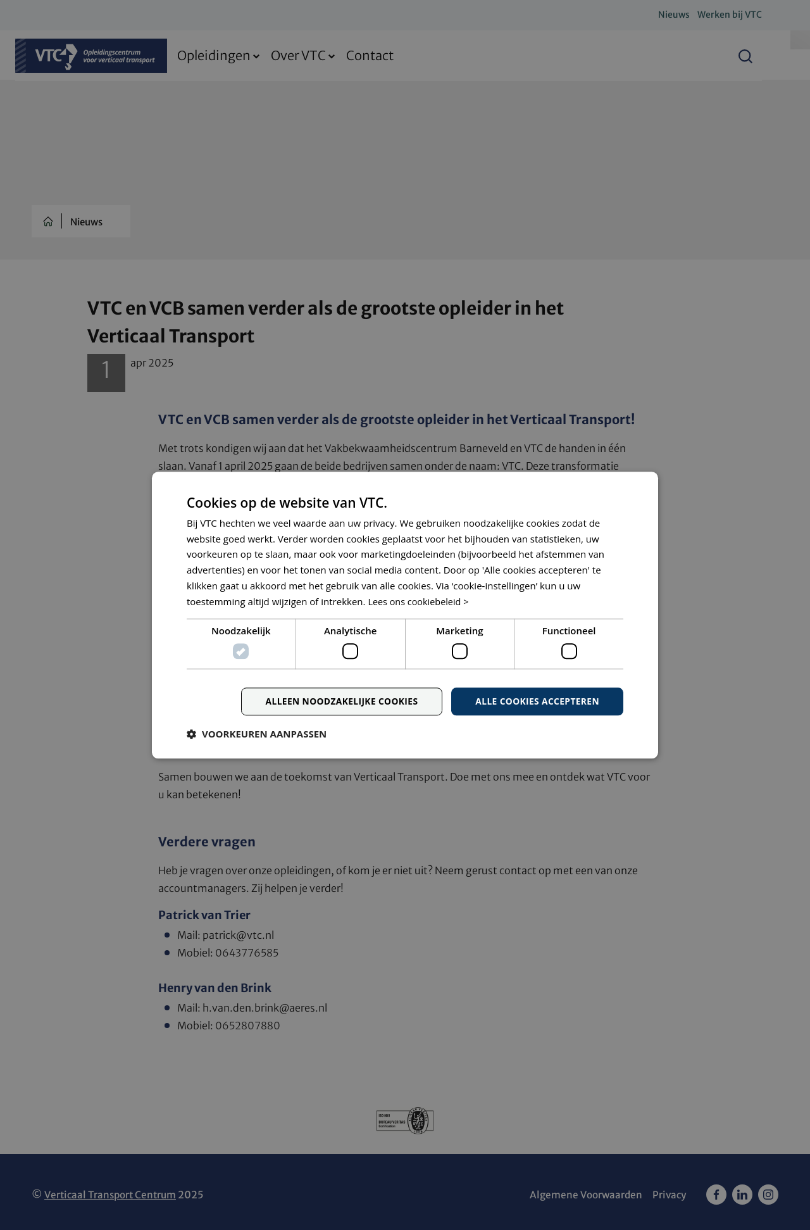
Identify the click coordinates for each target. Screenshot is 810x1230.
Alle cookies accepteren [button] (536, 702)
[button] (257, 734)
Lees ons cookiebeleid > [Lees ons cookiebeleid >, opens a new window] (420, 601)
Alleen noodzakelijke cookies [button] (338, 702)
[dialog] (405, 615)
